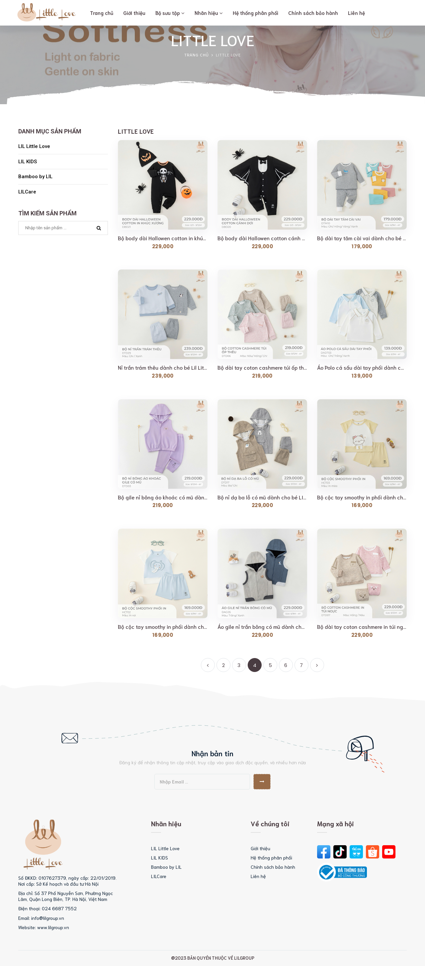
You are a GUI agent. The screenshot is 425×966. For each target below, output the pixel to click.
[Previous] (208, 665)
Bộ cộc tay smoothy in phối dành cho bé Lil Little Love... (362, 497)
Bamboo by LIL (35, 177)
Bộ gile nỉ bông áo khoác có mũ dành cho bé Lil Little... (163, 497)
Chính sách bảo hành (273, 867)
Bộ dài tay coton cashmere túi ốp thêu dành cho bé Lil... (262, 367)
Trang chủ (196, 54)
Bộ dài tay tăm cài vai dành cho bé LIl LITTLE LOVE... (362, 238)
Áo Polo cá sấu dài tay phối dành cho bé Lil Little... (362, 367)
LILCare (27, 192)
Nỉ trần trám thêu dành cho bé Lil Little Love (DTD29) (163, 367)
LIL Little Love (34, 146)
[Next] (317, 665)
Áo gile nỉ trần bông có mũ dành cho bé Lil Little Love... (262, 626)
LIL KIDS (27, 162)
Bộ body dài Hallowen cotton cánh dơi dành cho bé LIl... (262, 238)
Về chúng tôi (270, 823)
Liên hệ (258, 876)
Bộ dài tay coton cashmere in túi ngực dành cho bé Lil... (362, 626)
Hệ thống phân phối (271, 857)
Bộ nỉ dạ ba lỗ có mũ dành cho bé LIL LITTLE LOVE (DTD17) (262, 497)
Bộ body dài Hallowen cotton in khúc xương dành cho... (163, 238)
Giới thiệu (260, 848)
